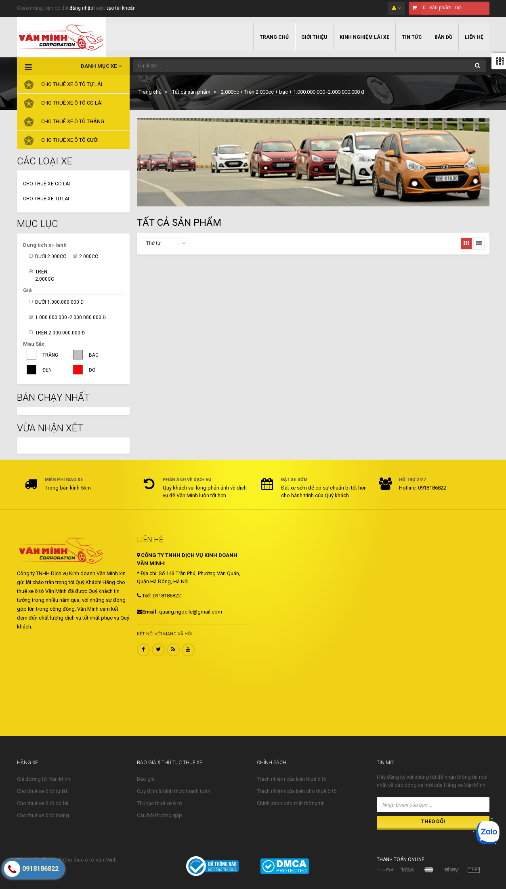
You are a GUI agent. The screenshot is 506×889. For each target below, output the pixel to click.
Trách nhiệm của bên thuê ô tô (292, 779)
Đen (47, 370)
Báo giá (146, 779)
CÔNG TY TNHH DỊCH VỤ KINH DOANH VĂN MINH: (187, 559)
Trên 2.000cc (44, 275)
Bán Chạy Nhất (53, 397)
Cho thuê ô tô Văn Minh (90, 860)
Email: (147, 612)
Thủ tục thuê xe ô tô (159, 803)
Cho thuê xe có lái (46, 184)
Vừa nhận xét (50, 428)
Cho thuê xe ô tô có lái (42, 803)
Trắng (50, 355)
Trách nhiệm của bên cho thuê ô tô (297, 791)
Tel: (144, 596)
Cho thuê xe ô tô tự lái (42, 791)
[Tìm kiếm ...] (309, 65)
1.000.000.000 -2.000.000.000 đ (70, 317)
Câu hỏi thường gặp (159, 815)
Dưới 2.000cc (50, 256)
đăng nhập (81, 8)
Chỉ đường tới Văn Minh (43, 779)
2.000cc (88, 256)
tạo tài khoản (121, 8)
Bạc (94, 355)
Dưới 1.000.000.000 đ (59, 302)
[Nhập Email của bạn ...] (433, 804)
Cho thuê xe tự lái (46, 199)
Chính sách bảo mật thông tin (291, 803)
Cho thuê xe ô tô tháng (43, 815)
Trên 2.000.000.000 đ (60, 333)
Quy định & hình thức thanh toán (173, 791)
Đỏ (92, 370)
